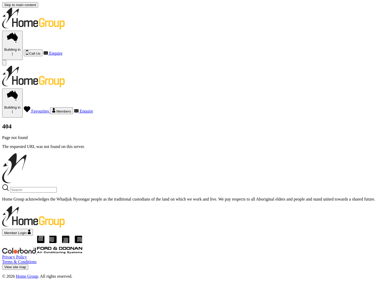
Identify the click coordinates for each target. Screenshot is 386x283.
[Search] (33, 190)
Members (61, 110)
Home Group (27, 276)
